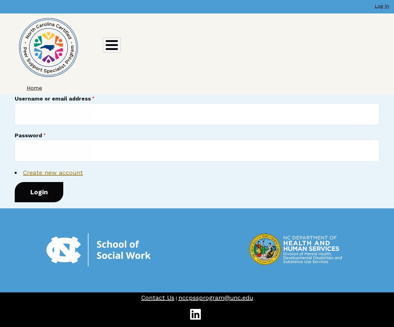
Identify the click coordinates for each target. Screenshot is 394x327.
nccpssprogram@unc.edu (215, 297)
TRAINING (258, 49)
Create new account (53, 172)
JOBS (290, 47)
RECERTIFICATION (205, 49)
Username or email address (53, 98)
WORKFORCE (368, 47)
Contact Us (157, 297)
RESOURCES (324, 47)
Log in (382, 6)
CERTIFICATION (145, 49)
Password (28, 135)
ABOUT (99, 49)
